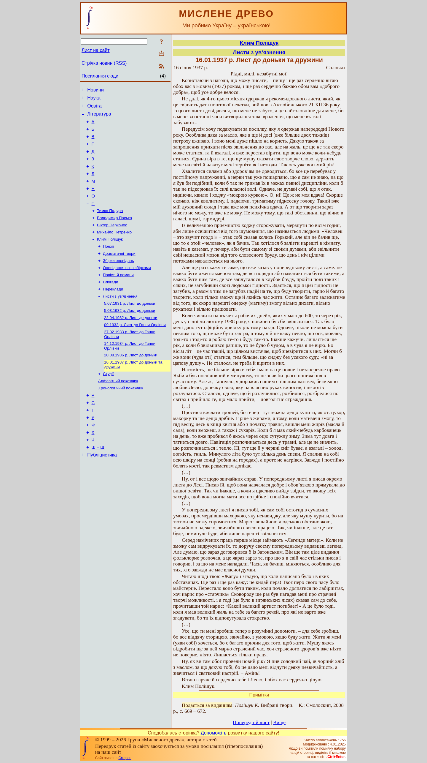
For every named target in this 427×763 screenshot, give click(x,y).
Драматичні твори (119, 272)
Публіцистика (102, 491)
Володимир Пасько (114, 233)
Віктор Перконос (112, 241)
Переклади (113, 310)
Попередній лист (251, 722)
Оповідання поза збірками (127, 287)
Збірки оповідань (118, 279)
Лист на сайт (96, 50)
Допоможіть (214, 732)
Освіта (94, 108)
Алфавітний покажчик (118, 409)
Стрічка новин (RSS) (104, 63)
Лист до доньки (129, 326)
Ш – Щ (98, 483)
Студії (108, 401)
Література (99, 117)
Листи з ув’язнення (120, 318)
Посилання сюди (100, 75)
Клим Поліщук (110, 256)
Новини (95, 90)
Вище (279, 722)
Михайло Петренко (114, 249)
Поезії (108, 264)
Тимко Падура (110, 225)
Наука (94, 99)
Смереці (125, 758)
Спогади (110, 303)
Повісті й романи (118, 295)
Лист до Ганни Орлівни (135, 349)
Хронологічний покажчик (120, 416)
